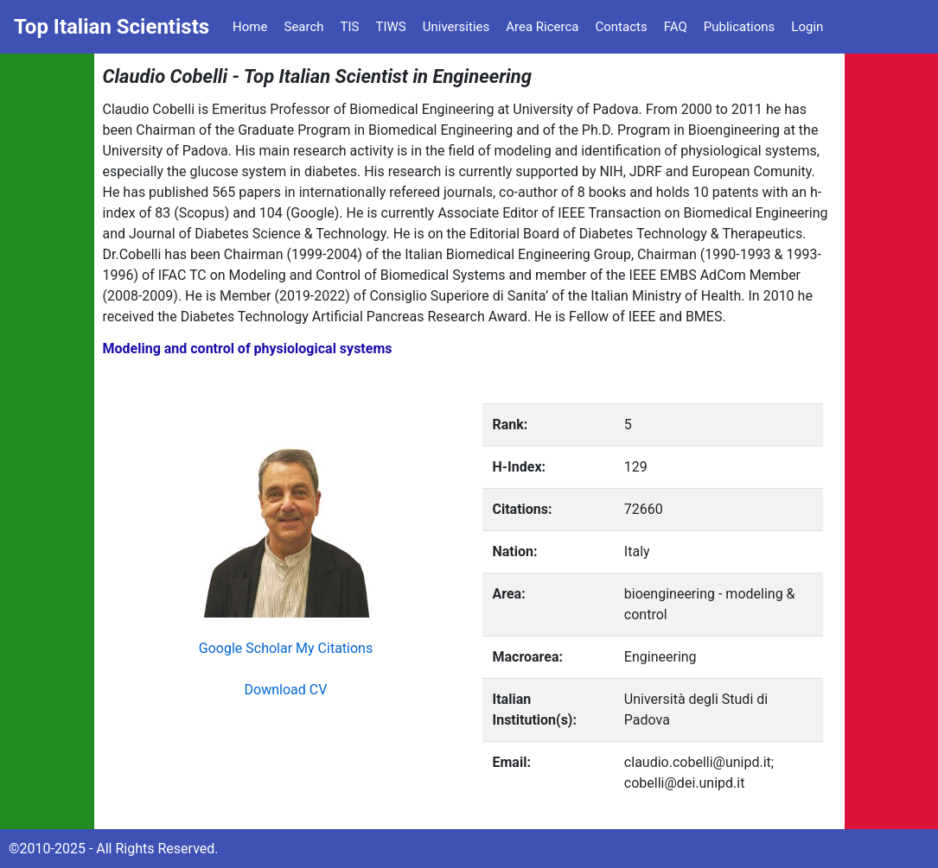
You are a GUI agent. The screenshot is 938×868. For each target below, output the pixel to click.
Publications (739, 27)
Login (807, 27)
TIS (350, 27)
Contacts (621, 27)
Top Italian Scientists (111, 27)
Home (250, 27)
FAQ (675, 27)
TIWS (391, 27)
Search (303, 27)
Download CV (286, 689)
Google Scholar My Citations (286, 648)
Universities (456, 27)
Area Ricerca (542, 27)
